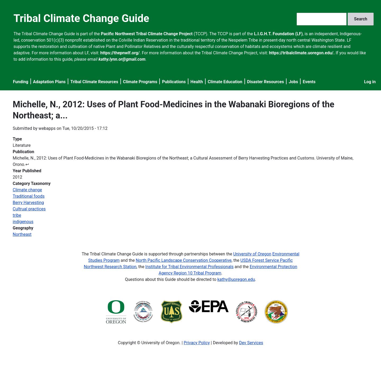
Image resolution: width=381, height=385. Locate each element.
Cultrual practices (29, 208)
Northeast (22, 234)
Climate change (27, 189)
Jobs (293, 81)
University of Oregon (252, 253)
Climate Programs (140, 81)
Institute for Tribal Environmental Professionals (189, 266)
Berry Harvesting (28, 202)
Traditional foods (28, 196)
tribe (17, 215)
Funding (20, 81)
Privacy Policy (197, 342)
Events (309, 81)
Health (196, 81)
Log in (370, 81)
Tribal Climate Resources (94, 81)
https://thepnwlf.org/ (120, 52)
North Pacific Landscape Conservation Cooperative (184, 260)
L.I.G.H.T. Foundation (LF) (278, 33)
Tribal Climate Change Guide (81, 18)
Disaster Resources (265, 81)
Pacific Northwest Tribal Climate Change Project (147, 33)
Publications (174, 81)
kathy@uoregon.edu (236, 279)
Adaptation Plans (49, 81)
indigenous (23, 221)
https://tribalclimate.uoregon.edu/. (302, 52)
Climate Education (225, 81)
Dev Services (251, 342)
